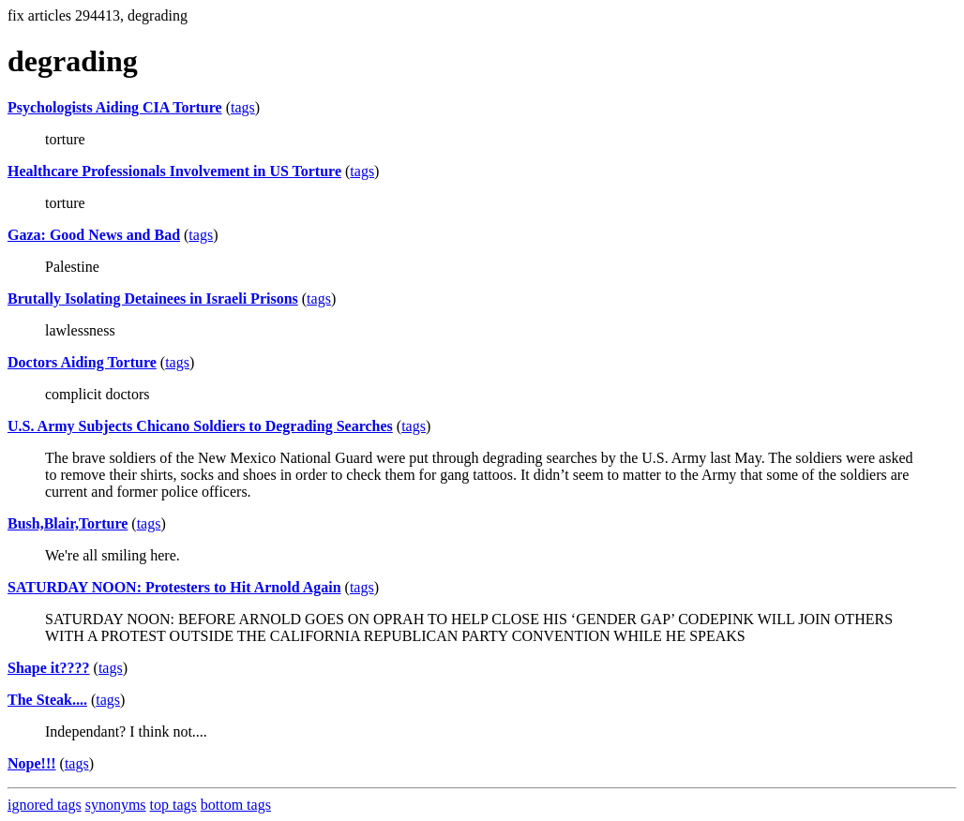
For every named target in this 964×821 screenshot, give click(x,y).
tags (243, 107)
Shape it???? (49, 668)
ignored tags (45, 805)
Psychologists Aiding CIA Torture (115, 107)
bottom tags (236, 805)
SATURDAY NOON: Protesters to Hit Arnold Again (174, 587)
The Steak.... (47, 700)
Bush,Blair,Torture (68, 523)
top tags (173, 805)
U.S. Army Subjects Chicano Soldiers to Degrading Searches (200, 426)
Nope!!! (32, 763)
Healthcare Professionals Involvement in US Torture (174, 171)
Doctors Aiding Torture (82, 362)
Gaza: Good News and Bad (94, 235)
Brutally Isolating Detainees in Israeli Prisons (153, 298)
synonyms (115, 805)
